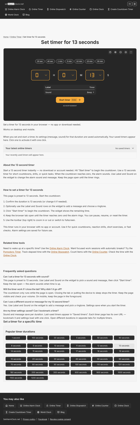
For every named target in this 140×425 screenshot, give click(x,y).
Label (48, 87)
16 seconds (59, 351)
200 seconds (37, 372)
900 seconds (102, 372)
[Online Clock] (96, 9)
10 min (79, 61)
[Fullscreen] (131, 52)
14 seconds (16, 351)
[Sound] (70, 92)
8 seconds (16, 345)
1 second (16, 338)
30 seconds (59, 338)
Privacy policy (29, 419)
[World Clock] (11, 14)
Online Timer (15, 37)
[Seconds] (91, 75)
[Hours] (36, 75)
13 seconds (124, 345)
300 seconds (59, 372)
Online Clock (9, 255)
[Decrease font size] (120, 52)
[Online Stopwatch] (56, 9)
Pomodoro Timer (12, 251)
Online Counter (99, 251)
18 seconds (102, 351)
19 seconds (124, 351)
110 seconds (102, 364)
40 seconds (81, 359)
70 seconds (16, 364)
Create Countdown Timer (18, 412)
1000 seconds (124, 372)
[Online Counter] (77, 9)
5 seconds (80, 338)
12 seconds (102, 345)
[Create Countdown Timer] (120, 9)
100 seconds (37, 338)
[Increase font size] (126, 52)
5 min (69, 61)
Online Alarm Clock (59, 248)
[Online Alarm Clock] (15, 9)
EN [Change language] (130, 4)
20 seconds (37, 359)
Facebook (42, 419)
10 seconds (59, 345)
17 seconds (81, 351)
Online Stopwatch (60, 251)
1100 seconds (16, 378)
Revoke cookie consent (60, 419)
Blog (61, 412)
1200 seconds (37, 378)
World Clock (44, 412)
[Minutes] (63, 75)
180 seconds (16, 372)
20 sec (40, 61)
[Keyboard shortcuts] (110, 52)
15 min (89, 61)
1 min (60, 61)
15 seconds (38, 351)
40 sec (50, 61)
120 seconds (124, 364)
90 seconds (124, 338)
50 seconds (102, 338)
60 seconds (124, 359)
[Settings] (135, 4)
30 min (100, 61)
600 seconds (81, 372)
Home (5, 37)
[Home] (14, 4)
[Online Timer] (36, 9)
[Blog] (26, 14)
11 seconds (81, 345)
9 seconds (37, 345)
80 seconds (37, 364)
